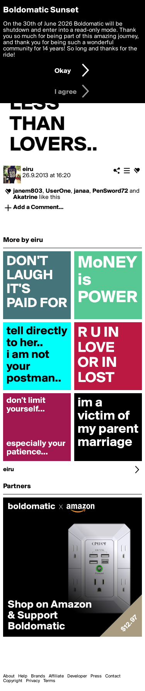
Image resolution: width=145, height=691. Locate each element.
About (9, 676)
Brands (38, 676)
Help (22, 676)
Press (96, 676)
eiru (27, 169)
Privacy (33, 681)
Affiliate (56, 676)
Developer (77, 676)
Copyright (12, 681)
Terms (49, 681)
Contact (113, 676)
